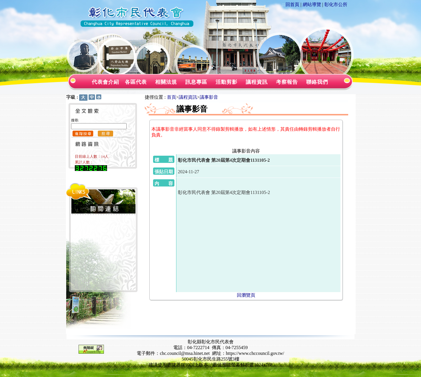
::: (283, 4)
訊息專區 (196, 82)
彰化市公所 (335, 4)
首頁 (171, 97)
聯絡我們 (317, 82)
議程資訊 (257, 82)
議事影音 (209, 97)
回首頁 (292, 4)
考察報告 (287, 82)
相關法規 (166, 82)
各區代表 (136, 82)
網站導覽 (312, 4)
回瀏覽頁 (246, 295)
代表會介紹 (105, 82)
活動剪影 (226, 82)
